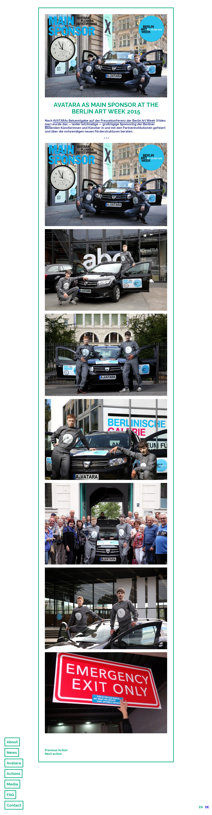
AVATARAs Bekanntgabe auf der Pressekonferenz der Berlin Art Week (104, 120)
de (207, 807)
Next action (53, 754)
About (12, 742)
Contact (14, 805)
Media (12, 784)
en (201, 807)
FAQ (10, 794)
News (12, 752)
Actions (13, 773)
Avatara (14, 763)
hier (48, 124)
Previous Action (56, 750)
